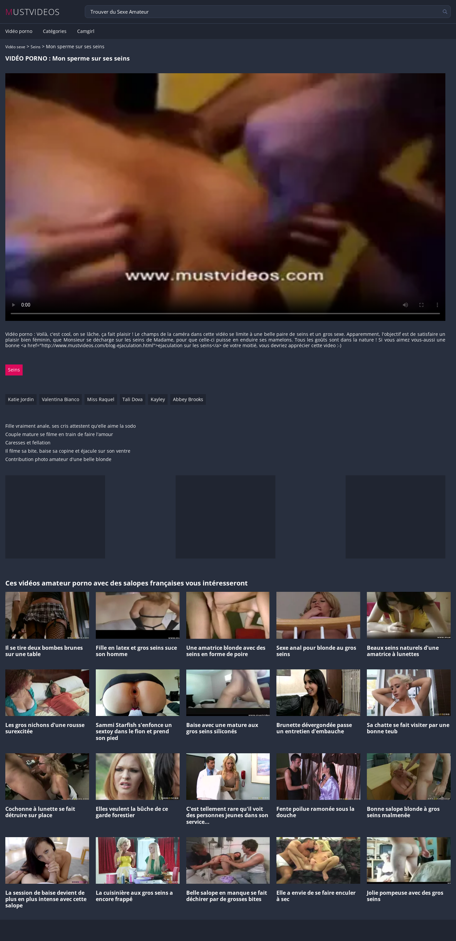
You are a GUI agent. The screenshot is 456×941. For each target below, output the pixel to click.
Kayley (158, 399)
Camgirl (85, 31)
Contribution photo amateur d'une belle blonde (58, 459)
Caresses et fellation (28, 443)
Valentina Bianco (60, 399)
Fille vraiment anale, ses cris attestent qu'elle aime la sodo (70, 426)
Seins (36, 47)
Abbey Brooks (188, 399)
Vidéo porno (18, 31)
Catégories (55, 31)
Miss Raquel (100, 399)
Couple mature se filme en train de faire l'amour (59, 434)
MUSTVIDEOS (32, 12)
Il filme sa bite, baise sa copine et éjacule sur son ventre (67, 451)
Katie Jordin (21, 399)
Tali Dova (132, 399)
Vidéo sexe (15, 47)
